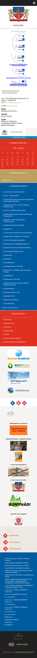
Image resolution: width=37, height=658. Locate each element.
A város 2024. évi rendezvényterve (14, 192)
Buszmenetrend (11, 542)
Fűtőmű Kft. (8, 622)
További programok (7, 180)
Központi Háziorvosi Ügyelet (12, 338)
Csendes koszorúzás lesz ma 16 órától (17, 565)
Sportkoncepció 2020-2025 (12, 279)
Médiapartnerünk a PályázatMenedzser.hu (16, 244)
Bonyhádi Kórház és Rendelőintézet (15, 342)
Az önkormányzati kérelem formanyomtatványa (18, 233)
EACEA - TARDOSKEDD (11, 195)
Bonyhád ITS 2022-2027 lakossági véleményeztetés (14, 220)
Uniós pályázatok (9, 303)
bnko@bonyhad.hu (12, 106)
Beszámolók (7, 259)
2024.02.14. (10, 604)
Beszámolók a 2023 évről (16, 594)
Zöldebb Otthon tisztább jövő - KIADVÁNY (16, 236)
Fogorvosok (7, 327)
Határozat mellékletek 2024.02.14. (16, 601)
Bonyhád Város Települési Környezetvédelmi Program (17, 271)
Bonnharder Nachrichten (11, 300)
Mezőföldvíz (9, 625)
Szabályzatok (8, 229)
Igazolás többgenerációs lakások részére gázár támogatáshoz (18, 215)
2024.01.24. (10, 614)
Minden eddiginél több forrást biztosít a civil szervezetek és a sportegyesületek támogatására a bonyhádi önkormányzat (18, 581)
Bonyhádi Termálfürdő (12, 620)
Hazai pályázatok (9, 262)
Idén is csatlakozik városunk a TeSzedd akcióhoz (17, 559)
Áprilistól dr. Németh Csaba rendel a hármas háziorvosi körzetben (18, 571)
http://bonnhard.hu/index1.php (13, 102)
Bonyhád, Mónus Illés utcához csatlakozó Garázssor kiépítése (16, 284)
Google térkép (11, 535)
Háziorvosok (7, 319)
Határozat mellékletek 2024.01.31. (16, 608)
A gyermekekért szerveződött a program (17, 568)
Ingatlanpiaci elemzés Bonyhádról (14, 225)
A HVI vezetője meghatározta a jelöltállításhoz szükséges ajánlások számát (19, 586)
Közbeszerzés (8, 255)
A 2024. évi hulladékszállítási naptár (15, 210)
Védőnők (6, 334)
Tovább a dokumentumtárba (10, 307)
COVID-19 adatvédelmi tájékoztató (14, 240)
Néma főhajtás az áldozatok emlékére (16, 563)
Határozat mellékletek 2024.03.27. (16, 591)
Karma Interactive (24, 652)
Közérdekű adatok (19, 137)
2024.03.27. (10, 597)
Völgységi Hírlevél (9, 296)
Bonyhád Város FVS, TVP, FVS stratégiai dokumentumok (16, 205)
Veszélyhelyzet (8, 275)
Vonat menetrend (12, 548)
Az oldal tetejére (18, 635)
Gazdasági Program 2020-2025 (13, 266)
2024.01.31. (10, 611)
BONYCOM (8, 617)
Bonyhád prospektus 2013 (12, 292)
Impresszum (18, 639)
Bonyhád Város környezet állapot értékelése (17, 247)
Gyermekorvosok (9, 323)
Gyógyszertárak (8, 330)
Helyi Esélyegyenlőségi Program (13, 251)
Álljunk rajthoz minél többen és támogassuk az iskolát (19, 575)
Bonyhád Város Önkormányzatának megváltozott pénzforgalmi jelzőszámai (19, 200)
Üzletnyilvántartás (9, 288)
